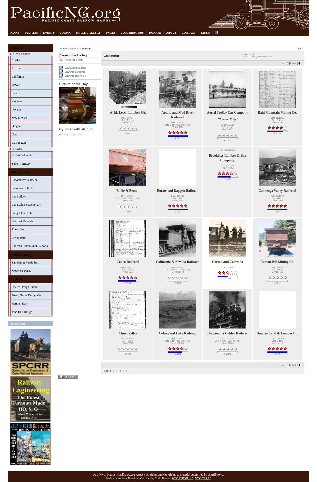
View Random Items (75, 76)
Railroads (17, 48)
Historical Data (20, 172)
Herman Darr (19, 303)
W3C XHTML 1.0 (182, 478)
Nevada (16, 109)
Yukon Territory (21, 163)
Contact (189, 32)
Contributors (132, 32)
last (294, 63)
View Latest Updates (75, 68)
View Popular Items (75, 72)
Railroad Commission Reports (30, 246)
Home (15, 32)
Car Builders (19, 196)
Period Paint (19, 238)
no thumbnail (227, 150)
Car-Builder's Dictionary (26, 204)
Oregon (16, 126)
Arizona (16, 68)
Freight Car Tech (22, 213)
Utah (14, 134)
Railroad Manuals (22, 221)
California (18, 76)
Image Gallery (88, 32)
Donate (155, 32)
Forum (65, 32)
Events (48, 32)
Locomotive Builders (24, 180)
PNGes (110, 32)
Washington (19, 142)
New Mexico (19, 118)
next (283, 63)
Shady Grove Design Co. (26, 295)
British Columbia (22, 155)
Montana (17, 101)
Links (205, 32)
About (171, 32)
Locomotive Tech (22, 188)
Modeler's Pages (21, 270)
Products (16, 279)
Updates (31, 32)
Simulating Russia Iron (25, 262)
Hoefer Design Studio (25, 287)
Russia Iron (18, 229)
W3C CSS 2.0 (203, 478)
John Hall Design (22, 312)
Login (298, 48)
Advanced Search (74, 60)
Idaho (15, 93)
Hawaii (16, 85)
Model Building (21, 255)
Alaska (16, 60)
